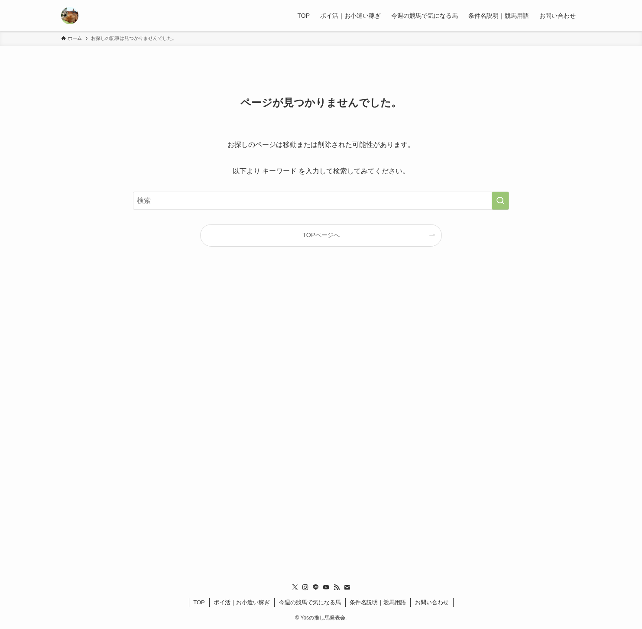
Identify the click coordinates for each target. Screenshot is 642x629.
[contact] (347, 587)
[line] (316, 587)
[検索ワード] (321, 201)
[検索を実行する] (500, 201)
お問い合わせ (432, 602)
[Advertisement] (321, 419)
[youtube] (326, 587)
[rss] (336, 587)
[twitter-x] (295, 587)
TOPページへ (320, 234)
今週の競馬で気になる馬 (310, 602)
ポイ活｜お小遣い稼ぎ (242, 602)
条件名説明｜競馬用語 (378, 602)
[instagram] (305, 587)
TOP (199, 602)
